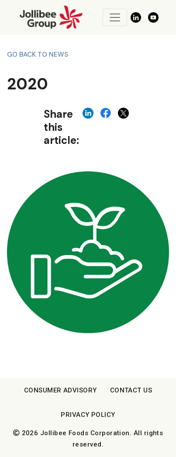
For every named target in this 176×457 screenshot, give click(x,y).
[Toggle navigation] (115, 17)
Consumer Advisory (60, 390)
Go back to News (37, 54)
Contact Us (131, 390)
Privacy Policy (88, 415)
